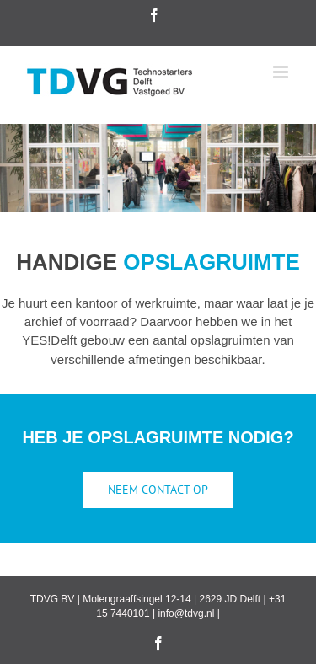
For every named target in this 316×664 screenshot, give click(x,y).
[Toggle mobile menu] (282, 72)
